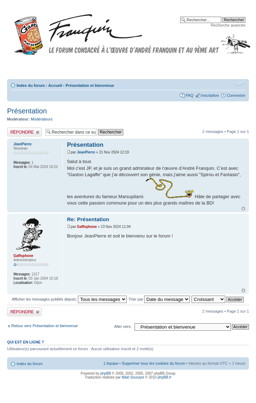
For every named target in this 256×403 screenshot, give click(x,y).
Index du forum (31, 85)
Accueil (55, 85)
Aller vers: (123, 326)
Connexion (236, 95)
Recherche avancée (228, 25)
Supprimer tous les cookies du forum (153, 363)
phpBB (105, 373)
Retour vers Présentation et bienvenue (44, 326)
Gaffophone (87, 227)
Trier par (159, 299)
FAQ (189, 95)
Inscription (210, 95)
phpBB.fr (164, 377)
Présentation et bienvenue (90, 85)
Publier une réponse (24, 132)
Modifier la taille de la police (240, 84)
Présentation (27, 111)
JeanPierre (86, 152)
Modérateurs (42, 119)
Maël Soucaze (133, 377)
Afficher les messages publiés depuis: (69, 299)
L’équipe (111, 363)
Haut (243, 209)
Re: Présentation (88, 219)
